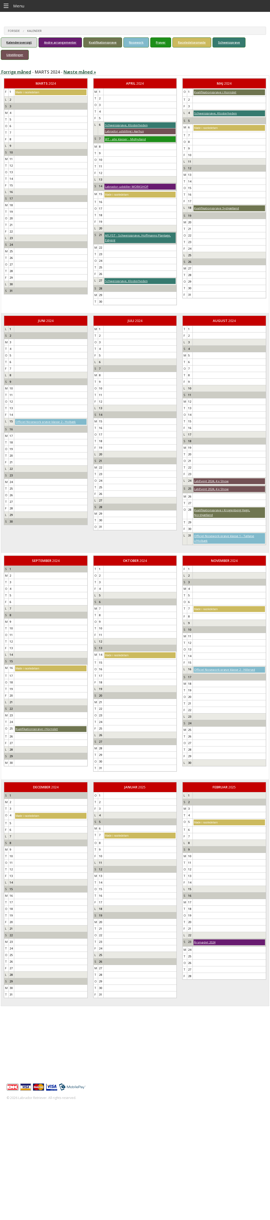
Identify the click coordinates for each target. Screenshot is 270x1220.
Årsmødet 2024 (204, 942)
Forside (14, 30)
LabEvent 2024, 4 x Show (211, 481)
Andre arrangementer (60, 42)
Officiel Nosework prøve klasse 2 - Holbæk (46, 422)
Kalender (34, 30)
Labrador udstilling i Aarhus (124, 131)
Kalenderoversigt (19, 42)
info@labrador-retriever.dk (34, 1050)
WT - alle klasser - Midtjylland (125, 139)
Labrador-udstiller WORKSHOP (126, 187)
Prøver (161, 42)
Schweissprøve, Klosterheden (126, 125)
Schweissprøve (229, 42)
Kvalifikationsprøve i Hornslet (215, 92)
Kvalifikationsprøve (103, 42)
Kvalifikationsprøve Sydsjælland (216, 208)
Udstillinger (14, 55)
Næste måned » (80, 72)
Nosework (136, 42)
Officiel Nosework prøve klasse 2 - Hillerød (224, 670)
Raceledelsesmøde (192, 42)
